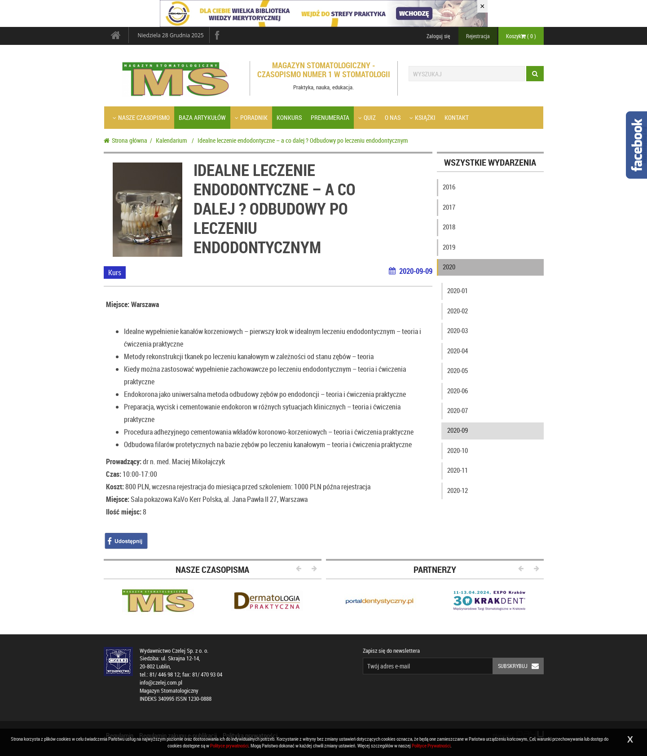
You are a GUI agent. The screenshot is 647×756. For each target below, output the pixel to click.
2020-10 (457, 450)
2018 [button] (449, 226)
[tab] (490, 189)
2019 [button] (449, 246)
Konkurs (289, 117)
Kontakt (457, 117)
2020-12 (457, 490)
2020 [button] (449, 266)
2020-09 (457, 430)
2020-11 (457, 470)
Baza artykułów (202, 117)
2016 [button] (449, 186)
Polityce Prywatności (431, 745)
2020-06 (457, 390)
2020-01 (457, 290)
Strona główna (125, 140)
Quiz (367, 117)
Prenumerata (330, 117)
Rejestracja (478, 36)
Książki (422, 117)
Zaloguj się (438, 36)
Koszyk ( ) (521, 36)
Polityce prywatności (229, 745)
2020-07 (457, 410)
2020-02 (457, 310)
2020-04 (457, 350)
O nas (393, 117)
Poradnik (251, 117)
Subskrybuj (521, 666)
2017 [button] (449, 206)
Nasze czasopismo (141, 117)
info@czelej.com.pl (161, 682)
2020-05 (457, 370)
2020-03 (457, 330)
